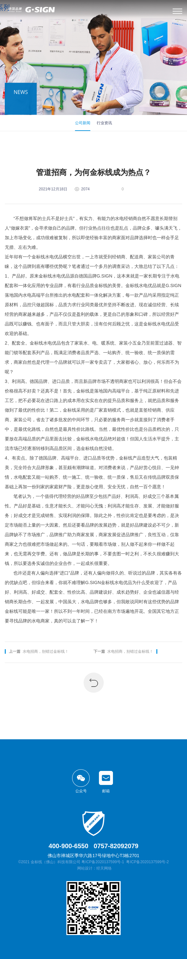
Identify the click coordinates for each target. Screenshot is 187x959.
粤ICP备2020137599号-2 (147, 862)
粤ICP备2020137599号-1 (102, 862)
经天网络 (104, 868)
